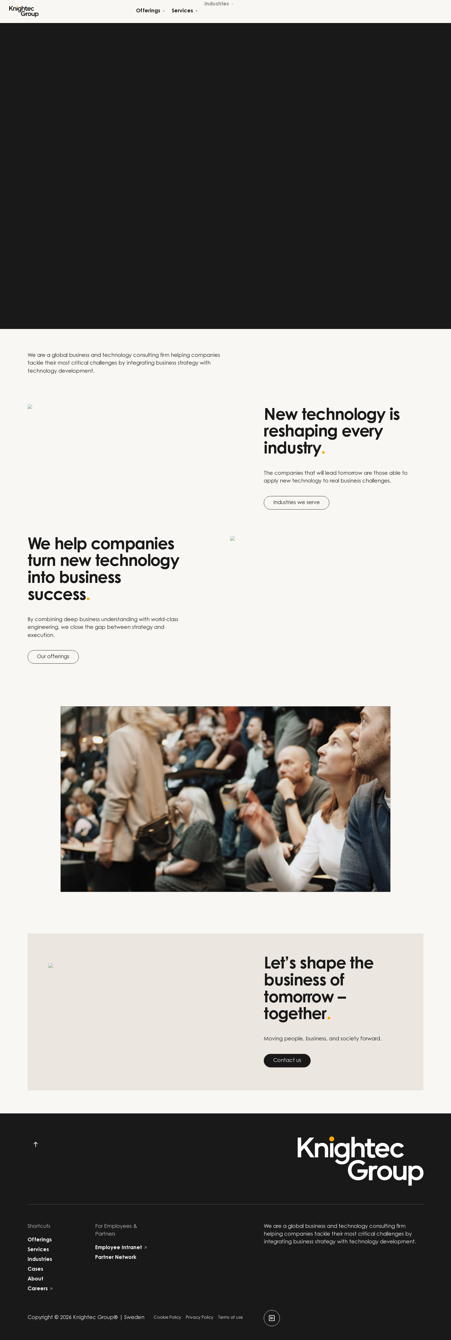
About (35, 1279)
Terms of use (230, 1318)
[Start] (24, 11)
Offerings (40, 1240)
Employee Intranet (121, 1248)
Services (38, 1250)
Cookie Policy (167, 1318)
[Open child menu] (150, 11)
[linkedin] (272, 1318)
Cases (35, 1269)
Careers (40, 1289)
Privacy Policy (199, 1318)
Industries (40, 1259)
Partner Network (115, 1257)
